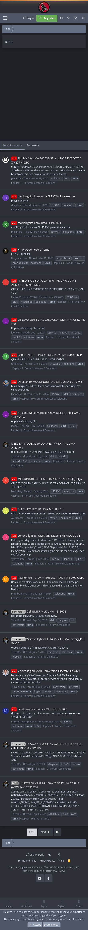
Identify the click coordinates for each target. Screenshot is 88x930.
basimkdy (16, 491)
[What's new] (76, 18)
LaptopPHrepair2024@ (24, 297)
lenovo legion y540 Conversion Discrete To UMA (45, 671)
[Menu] (5, 18)
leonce (15, 332)
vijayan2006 (18, 687)
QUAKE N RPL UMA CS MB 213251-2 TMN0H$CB (46, 355)
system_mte (18, 559)
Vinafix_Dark (35, 854)
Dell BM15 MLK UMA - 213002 (38, 611)
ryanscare (16, 231)
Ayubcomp (17, 518)
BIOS (48, 818)
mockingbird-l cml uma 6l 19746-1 (36, 223)
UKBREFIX (16, 364)
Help (61, 860)
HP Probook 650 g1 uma (30, 249)
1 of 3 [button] (32, 832)
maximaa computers (23, 721)
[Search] (83, 18)
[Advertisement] (44, 96)
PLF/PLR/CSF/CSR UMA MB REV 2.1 (37, 509)
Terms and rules (27, 860)
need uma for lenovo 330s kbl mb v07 (38, 709)
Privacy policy (47, 860)
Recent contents (12, 145)
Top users (33, 145)
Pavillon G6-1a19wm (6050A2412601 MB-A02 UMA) (48, 577)
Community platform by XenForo (41, 867)
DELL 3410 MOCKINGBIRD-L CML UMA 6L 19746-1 (48, 382)
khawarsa (16, 394)
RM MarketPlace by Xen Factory (51, 869)
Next (45, 832)
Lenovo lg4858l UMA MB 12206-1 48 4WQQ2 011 (46, 535)
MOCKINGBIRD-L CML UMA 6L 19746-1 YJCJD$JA (46, 479)
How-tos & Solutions (43, 183)
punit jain (16, 178)
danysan (16, 205)
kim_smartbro (19, 258)
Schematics (63, 625)
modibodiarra (19, 593)
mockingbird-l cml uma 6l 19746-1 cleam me (43, 196)
